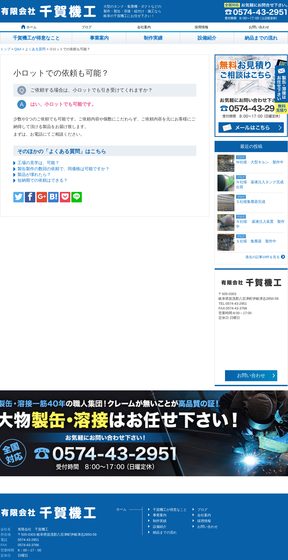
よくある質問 (35, 49)
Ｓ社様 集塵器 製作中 (256, 241)
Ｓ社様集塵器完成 (252, 201)
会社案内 (144, 27)
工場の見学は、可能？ (38, 162)
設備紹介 (207, 38)
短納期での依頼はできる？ (43, 180)
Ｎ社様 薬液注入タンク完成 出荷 (260, 184)
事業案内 (99, 38)
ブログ (87, 27)
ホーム (29, 27)
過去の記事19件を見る (262, 257)
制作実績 (153, 38)
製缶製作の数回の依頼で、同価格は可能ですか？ (64, 169)
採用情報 (201, 27)
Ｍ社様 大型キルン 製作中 (260, 162)
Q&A (17, 49)
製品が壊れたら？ (34, 174)
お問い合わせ (259, 27)
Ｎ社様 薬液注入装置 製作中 (260, 224)
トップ (5, 49)
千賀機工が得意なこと (36, 38)
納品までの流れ (261, 38)
